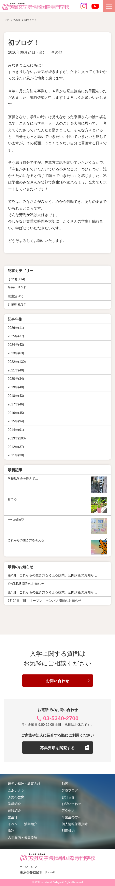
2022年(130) (17, 361)
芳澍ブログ (70, 790)
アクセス (68, 810)
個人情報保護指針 (75, 824)
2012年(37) (16, 447)
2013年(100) (17, 438)
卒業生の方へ (71, 817)
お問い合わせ (57, 681)
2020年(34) (16, 378)
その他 (56, 52)
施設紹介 (14, 810)
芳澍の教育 (16, 797)
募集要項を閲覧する (57, 748)
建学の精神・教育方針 (24, 783)
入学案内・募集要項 (22, 837)
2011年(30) (16, 455)
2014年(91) (16, 429)
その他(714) (16, 279)
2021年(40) (16, 370)
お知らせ (68, 797)
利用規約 (68, 830)
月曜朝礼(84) (17, 304)
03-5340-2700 (60, 718)
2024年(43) (16, 344)
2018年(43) (16, 395)
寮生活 (13, 817)
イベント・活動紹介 (22, 824)
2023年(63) (16, 353)
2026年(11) (16, 327)
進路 (11, 830)
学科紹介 (14, 804)
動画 (65, 783)
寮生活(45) (15, 296)
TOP (6, 20)
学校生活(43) (17, 287)
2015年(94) (16, 421)
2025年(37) (16, 336)
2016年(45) (16, 413)
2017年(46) (16, 404)
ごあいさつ (16, 790)
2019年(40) (16, 387)
